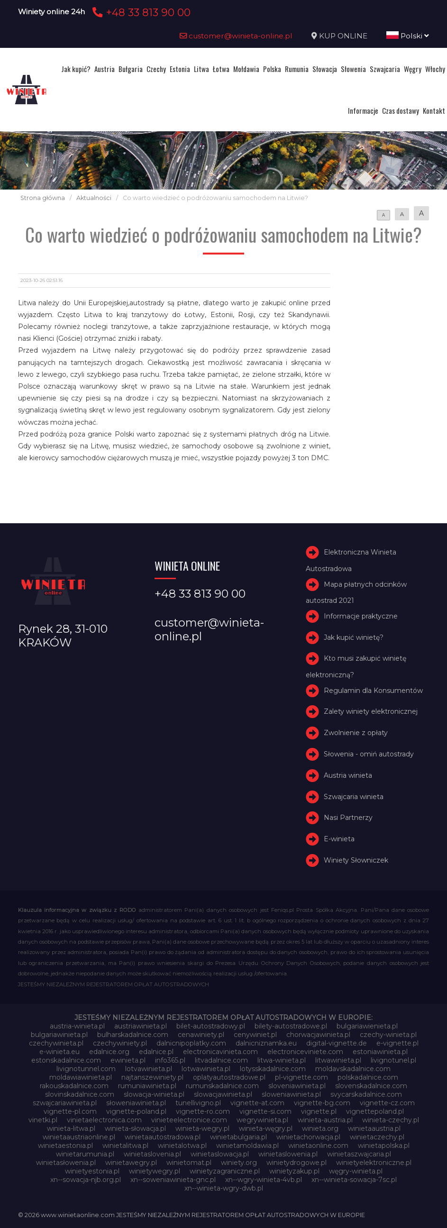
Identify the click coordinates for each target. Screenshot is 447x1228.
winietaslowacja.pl (220, 1154)
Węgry (412, 69)
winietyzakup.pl (294, 1171)
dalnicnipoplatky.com (191, 1043)
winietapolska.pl (384, 1145)
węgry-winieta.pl (356, 1171)
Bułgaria (131, 69)
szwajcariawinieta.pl (65, 1103)
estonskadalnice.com (66, 1060)
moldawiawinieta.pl (80, 1077)
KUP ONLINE (343, 35)
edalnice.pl (156, 1051)
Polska (272, 69)
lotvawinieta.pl (148, 1068)
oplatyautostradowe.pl (229, 1077)
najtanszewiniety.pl (152, 1077)
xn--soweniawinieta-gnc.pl (173, 1179)
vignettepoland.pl (375, 1111)
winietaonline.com (318, 1145)
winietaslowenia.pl (288, 1154)
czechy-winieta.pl (388, 1034)
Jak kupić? (76, 69)
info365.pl (170, 1060)
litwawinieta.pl (338, 1060)
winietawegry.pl (131, 1162)
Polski (407, 35)
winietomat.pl (188, 1162)
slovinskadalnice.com (79, 1094)
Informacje (363, 110)
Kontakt (434, 110)
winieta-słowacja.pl (135, 1128)
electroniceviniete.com (305, 1051)
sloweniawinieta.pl (291, 1094)
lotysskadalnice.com (273, 1068)
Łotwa (221, 69)
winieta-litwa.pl (71, 1128)
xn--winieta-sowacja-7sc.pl (354, 1179)
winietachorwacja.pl (308, 1137)
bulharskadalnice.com (132, 1034)
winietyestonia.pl (92, 1171)
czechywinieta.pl (56, 1043)
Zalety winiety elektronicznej (371, 711)
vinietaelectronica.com (104, 1120)
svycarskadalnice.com (366, 1094)
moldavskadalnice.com (353, 1068)
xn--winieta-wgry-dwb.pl (223, 1188)
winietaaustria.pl (374, 1128)
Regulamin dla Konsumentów (373, 690)
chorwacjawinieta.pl (318, 1034)
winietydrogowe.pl (296, 1162)
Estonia (180, 69)
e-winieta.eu (59, 1051)
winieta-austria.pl (325, 1120)
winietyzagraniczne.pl (225, 1171)
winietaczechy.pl (377, 1137)
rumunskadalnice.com (222, 1086)
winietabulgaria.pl (238, 1137)
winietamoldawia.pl (247, 1145)
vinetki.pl (42, 1120)
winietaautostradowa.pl (163, 1137)
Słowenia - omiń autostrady (369, 754)
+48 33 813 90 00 (140, 12)
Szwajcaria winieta (353, 796)
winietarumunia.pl (85, 1154)
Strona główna (42, 197)
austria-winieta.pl (77, 1026)
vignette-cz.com (387, 1103)
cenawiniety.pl (201, 1034)
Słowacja (324, 69)
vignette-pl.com (70, 1111)
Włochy (435, 69)
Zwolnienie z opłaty (356, 732)
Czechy (156, 69)
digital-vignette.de (336, 1043)
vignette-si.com (265, 1111)
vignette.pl (319, 1111)
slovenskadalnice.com (371, 1086)
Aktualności (93, 197)
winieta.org (320, 1128)
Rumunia (297, 69)
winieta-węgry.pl (265, 1128)
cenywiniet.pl (255, 1034)
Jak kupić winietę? (353, 637)
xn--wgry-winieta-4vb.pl (263, 1179)
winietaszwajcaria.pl (359, 1154)
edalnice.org (109, 1051)
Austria (104, 69)
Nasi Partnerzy (348, 817)
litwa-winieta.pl (281, 1060)
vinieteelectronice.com (189, 1120)
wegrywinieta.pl (262, 1120)
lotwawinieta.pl (206, 1068)
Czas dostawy (400, 110)
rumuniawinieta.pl (147, 1086)
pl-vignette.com (301, 1077)
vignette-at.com (257, 1103)
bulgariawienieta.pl (367, 1026)
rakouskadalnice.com (74, 1086)
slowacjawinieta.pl (223, 1094)
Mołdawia (246, 69)
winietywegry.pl (154, 1171)
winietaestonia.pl (65, 1145)
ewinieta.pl (128, 1060)
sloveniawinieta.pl (297, 1086)
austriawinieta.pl (140, 1026)
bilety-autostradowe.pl (291, 1026)
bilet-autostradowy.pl (210, 1026)
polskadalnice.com (368, 1077)
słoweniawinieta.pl (136, 1103)
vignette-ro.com (203, 1111)
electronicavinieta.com (220, 1051)
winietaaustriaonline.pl (79, 1137)
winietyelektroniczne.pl (373, 1162)
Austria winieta (348, 775)
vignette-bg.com (322, 1103)
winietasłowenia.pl (66, 1162)
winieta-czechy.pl (390, 1120)
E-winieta (339, 839)
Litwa (201, 69)
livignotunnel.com (86, 1068)
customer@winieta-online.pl (236, 35)
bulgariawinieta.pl (59, 1034)
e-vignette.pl (397, 1043)
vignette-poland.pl (136, 1111)
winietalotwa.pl (182, 1145)
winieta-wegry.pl (202, 1128)
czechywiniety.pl (120, 1043)
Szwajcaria (385, 69)
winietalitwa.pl (125, 1145)
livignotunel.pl (393, 1060)
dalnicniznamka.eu (266, 1043)
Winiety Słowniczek (356, 860)
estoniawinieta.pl (380, 1051)
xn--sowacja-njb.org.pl (85, 1179)
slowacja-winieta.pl (154, 1094)
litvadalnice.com (221, 1060)
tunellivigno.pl (198, 1103)
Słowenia (353, 69)
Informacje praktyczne (361, 616)
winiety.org (239, 1162)
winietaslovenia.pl (152, 1154)
